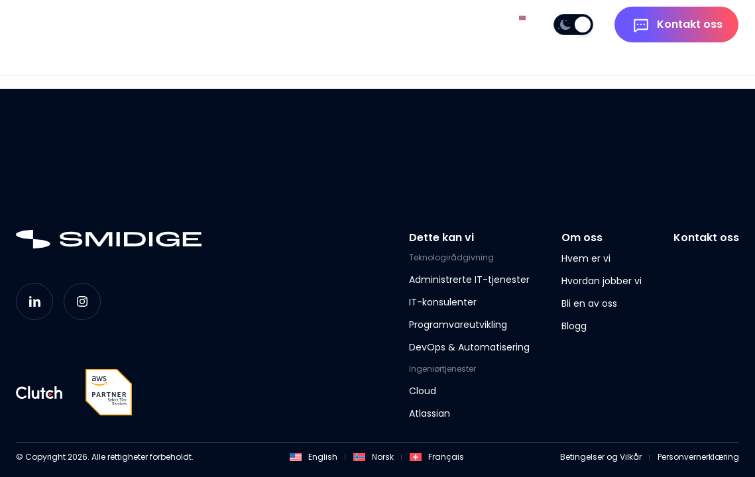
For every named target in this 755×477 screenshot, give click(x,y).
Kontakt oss (706, 237)
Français (437, 456)
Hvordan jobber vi (601, 281)
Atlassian (429, 413)
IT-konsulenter (443, 302)
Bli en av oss (589, 303)
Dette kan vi (351, 24)
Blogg (574, 326)
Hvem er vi (585, 258)
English (313, 456)
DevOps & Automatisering (469, 347)
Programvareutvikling (458, 324)
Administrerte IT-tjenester (469, 279)
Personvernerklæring (698, 456)
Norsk (373, 456)
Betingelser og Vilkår (601, 456)
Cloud (422, 391)
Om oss (443, 24)
